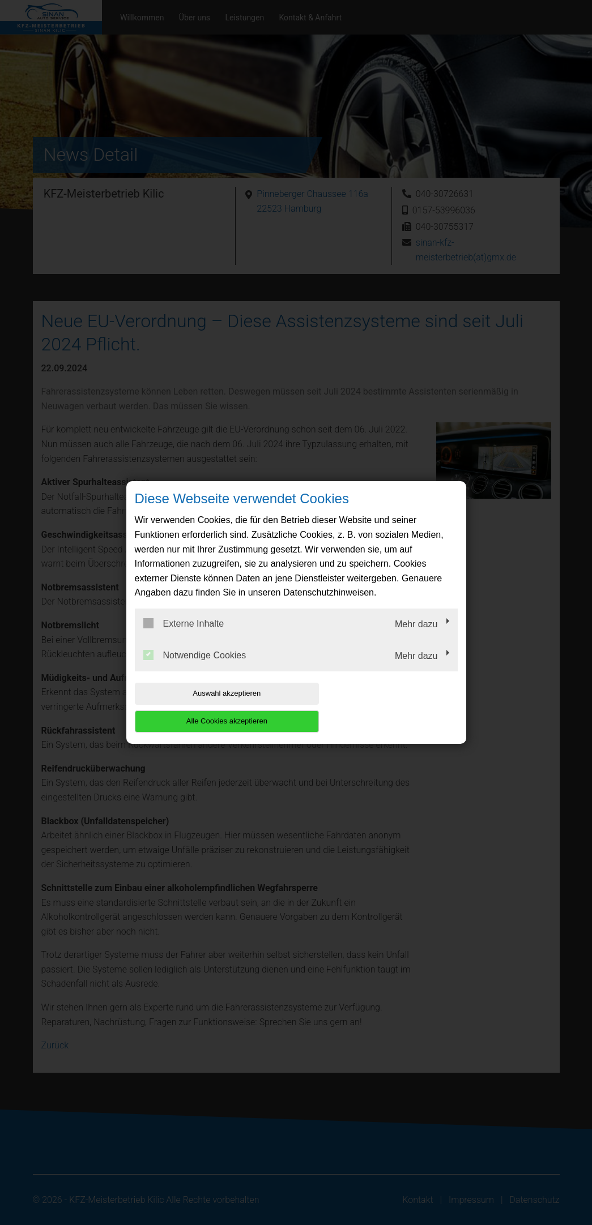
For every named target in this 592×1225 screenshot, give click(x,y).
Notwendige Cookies (194, 668)
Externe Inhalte (183, 637)
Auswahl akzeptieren (207, 707)
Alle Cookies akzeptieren (384, 707)
